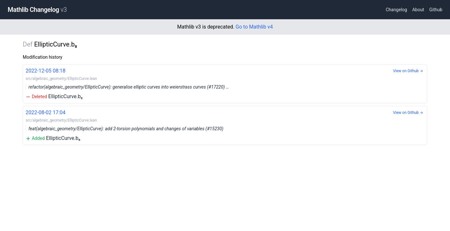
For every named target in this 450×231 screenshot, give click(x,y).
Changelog (396, 9)
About (418, 9)
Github (435, 9)
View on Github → (408, 71)
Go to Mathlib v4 (254, 27)
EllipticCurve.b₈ (225, 83)
